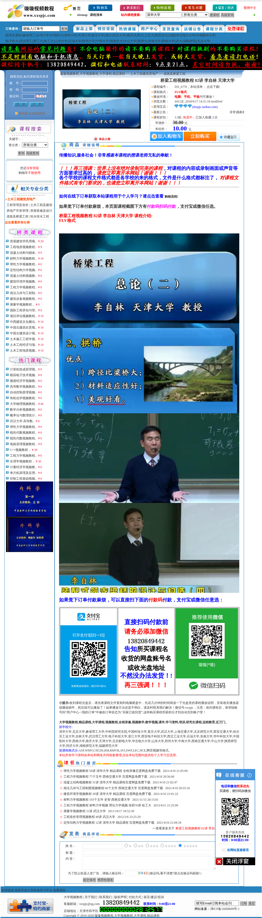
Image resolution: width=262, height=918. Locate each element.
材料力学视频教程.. (23, 258)
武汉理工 (26, 41)
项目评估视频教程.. (23, 316)
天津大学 (84, 35)
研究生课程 (13, 35)
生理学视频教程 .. (22, 461)
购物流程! (171, 196)
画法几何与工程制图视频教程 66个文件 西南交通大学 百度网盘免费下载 (113, 788)
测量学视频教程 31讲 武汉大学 (84, 811)
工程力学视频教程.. (23, 287)
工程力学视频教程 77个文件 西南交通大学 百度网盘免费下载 (105, 776)
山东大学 (61, 41)
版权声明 (120, 897)
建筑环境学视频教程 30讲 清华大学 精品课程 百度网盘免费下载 (107, 794)
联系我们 (105, 897)
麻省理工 (29, 35)
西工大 (38, 41)
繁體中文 (250, 8)
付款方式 (135, 897)
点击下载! (213, 87)
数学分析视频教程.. (23, 409)
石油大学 (75, 41)
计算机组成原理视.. (23, 369)
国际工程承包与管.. (23, 310)
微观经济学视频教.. (23, 381)
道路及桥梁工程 (17, 216)
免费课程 (59, 890)
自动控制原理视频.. (23, 392)
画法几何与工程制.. (23, 293)
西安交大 (161, 35)
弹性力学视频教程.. (23, 264)
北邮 (172, 35)
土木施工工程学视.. (23, 339)
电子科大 (12, 41)
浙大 (109, 35)
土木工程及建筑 (41, 205)
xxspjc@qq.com (89, 904)
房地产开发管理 (17, 211)
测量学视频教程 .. (22, 304)
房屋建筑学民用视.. (23, 241)
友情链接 (7, 890)
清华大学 (70, 35)
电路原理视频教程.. (23, 444)
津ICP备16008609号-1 (225, 909)
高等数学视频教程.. (23, 386)
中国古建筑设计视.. (23, 333)
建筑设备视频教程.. (23, 299)
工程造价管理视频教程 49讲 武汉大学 (89, 817)
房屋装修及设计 (41, 211)
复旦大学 (98, 35)
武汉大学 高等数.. (22, 421)
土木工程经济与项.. (23, 345)
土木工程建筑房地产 (144, 74)
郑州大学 (88, 41)
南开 (130, 35)
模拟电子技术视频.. (23, 375)
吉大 (179, 41)
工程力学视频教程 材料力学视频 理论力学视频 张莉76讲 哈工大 (107, 805)
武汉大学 (119, 35)
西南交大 (116, 41)
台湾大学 (43, 35)
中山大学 (130, 41)
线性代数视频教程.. (23, 432)
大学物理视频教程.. (23, 404)
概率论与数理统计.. (23, 415)
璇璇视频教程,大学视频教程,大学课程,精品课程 (92, 74)
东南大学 (154, 41)
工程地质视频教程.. (23, 247)
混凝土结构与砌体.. (23, 253)
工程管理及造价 (17, 205)
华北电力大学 (185, 35)
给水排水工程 (39, 216)
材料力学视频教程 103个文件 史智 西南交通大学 (96, 799)
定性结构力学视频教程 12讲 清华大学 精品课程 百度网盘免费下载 (108, 822)
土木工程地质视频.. (23, 350)
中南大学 (102, 41)
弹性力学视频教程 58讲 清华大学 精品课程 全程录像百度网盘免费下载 (112, 771)
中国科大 (56, 35)
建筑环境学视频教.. (23, 281)
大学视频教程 (73, 897)
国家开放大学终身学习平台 (33, 890)
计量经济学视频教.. (23, 467)
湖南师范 (189, 41)
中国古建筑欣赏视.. (23, 327)
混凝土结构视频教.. (23, 276)
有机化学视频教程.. (23, 398)
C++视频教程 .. (20, 450)
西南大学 (168, 41)
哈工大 (49, 41)
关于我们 (91, 897)
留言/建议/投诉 (154, 897)
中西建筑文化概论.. (23, 322)
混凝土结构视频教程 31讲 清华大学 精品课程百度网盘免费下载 (106, 782)
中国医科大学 (205, 35)
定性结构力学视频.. (23, 270)
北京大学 (203, 41)
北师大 (138, 35)
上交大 (149, 35)
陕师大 (142, 41)
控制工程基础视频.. (23, 478)
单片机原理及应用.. (23, 473)
